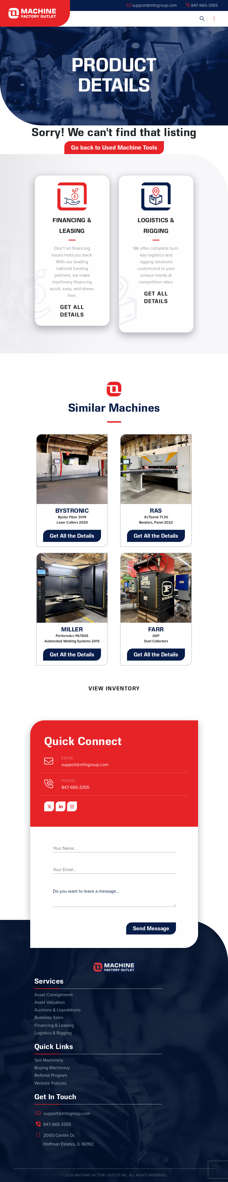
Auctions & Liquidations (57, 1010)
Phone (69, 781)
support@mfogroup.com (152, 5)
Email (68, 758)
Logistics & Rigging (53, 1033)
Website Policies (50, 1083)
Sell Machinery (48, 1060)
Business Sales (48, 1017)
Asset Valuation (49, 1002)
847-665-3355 (202, 5)
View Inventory (114, 688)
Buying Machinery (52, 1068)
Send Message (151, 928)
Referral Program (50, 1075)
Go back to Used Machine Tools (114, 147)
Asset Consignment (53, 995)
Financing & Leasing (54, 1025)
